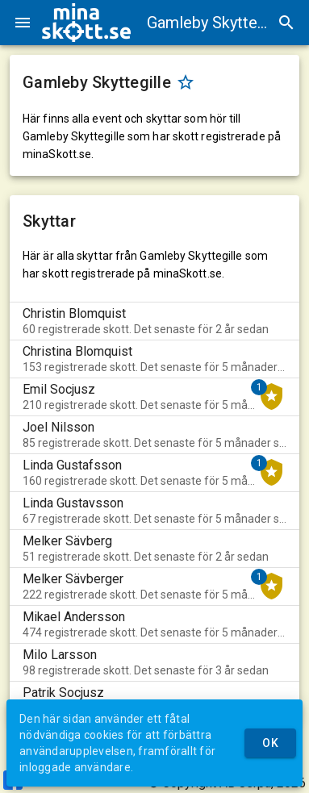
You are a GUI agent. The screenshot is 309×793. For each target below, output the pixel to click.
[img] (86, 22)
